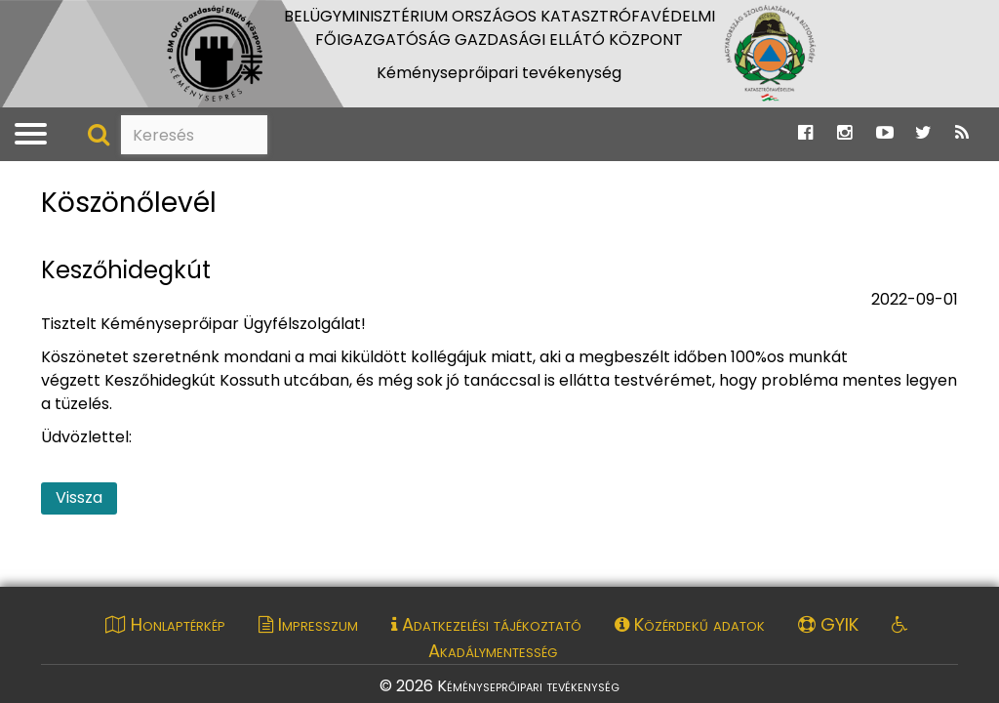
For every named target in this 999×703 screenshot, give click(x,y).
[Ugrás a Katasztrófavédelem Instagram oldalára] (844, 133)
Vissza (79, 497)
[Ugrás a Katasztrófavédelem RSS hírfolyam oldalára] (962, 133)
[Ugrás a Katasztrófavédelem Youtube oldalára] (885, 133)
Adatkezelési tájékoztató (486, 624)
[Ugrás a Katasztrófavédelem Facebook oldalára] (805, 133)
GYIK (828, 624)
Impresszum (308, 624)
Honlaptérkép (165, 624)
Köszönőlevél (129, 203)
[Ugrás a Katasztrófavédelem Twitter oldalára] (923, 133)
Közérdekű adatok (690, 624)
